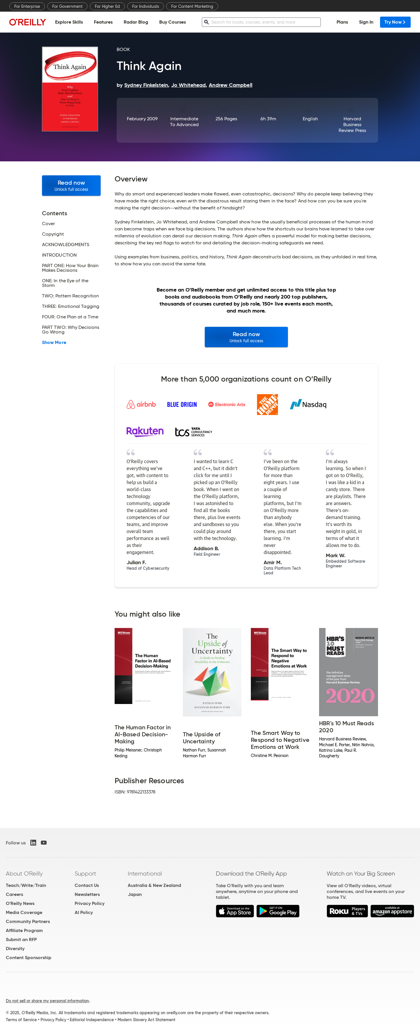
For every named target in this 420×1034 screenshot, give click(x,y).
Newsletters (87, 894)
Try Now (395, 22)
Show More (54, 342)
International (145, 873)
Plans (342, 22)
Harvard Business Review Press (352, 124)
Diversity (15, 948)
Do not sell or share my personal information (47, 1000)
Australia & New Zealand (154, 885)
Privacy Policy (89, 903)
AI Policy (84, 912)
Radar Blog (136, 22)
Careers (14, 894)
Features (103, 22)
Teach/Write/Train (26, 885)
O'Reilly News (20, 903)
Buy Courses (172, 22)
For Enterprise (27, 6)
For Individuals (145, 6)
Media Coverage (24, 912)
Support (85, 873)
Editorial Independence (92, 1019)
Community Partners (28, 921)
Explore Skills (69, 22)
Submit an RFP (21, 939)
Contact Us (87, 885)
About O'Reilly (24, 873)
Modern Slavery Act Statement (146, 1019)
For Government (67, 6)
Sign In (366, 22)
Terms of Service (21, 1019)
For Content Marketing (192, 6)
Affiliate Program (24, 930)
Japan (135, 894)
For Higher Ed (107, 6)
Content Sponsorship (28, 957)
